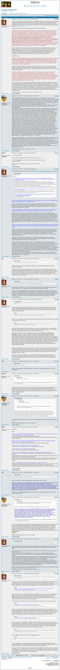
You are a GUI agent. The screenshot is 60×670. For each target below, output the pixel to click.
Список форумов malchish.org (14, 13)
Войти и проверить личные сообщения (36, 6)
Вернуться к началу (5, 93)
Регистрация (43, 5)
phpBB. (31, 668)
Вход (44, 6)
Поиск (28, 5)
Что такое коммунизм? (9, 9)
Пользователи (33, 5)
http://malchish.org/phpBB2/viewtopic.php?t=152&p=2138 (47, 171)
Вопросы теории (23, 13)
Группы (38, 5)
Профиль (26, 6)
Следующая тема (55, 15)
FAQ (25, 5)
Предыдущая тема (48, 15)
